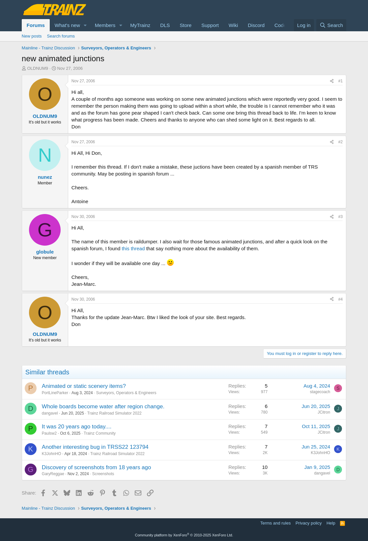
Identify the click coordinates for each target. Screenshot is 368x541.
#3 (340, 216)
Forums (36, 25)
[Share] (331, 81)
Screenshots (103, 474)
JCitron (324, 412)
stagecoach (320, 392)
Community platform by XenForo (184, 535)
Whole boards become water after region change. (103, 406)
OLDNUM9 (37, 68)
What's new (67, 25)
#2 (340, 142)
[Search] (331, 25)
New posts (32, 36)
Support (210, 25)
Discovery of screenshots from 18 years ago (96, 467)
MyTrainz (140, 25)
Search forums (61, 36)
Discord (256, 25)
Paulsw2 (49, 433)
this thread (133, 248)
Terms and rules (275, 523)
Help (330, 523)
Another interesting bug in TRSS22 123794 (95, 447)
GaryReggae (53, 474)
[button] (85, 25)
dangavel (50, 413)
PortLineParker (55, 393)
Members (105, 25)
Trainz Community (100, 433)
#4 (340, 299)
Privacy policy (309, 523)
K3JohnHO (51, 453)
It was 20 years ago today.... (76, 426)
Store (186, 25)
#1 (340, 81)
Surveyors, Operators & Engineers (126, 393)
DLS (165, 25)
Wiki (233, 25)
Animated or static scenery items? (84, 386)
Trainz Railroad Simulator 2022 (114, 413)
